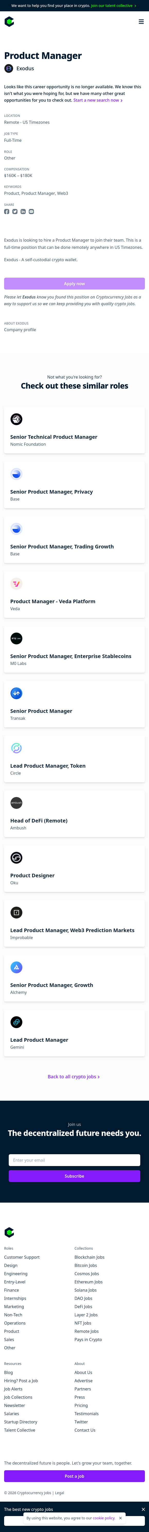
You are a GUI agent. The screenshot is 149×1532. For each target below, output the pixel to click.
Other (9, 158)
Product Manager (38, 193)
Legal (59, 1492)
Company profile (20, 329)
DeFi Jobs (83, 1306)
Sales (9, 1339)
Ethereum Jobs (88, 1282)
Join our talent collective (114, 5)
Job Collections (18, 1397)
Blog (8, 1372)
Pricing (81, 1405)
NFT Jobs (82, 1323)
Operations (15, 1323)
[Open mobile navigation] (141, 21)
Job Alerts (13, 1389)
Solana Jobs (85, 1290)
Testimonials (86, 1413)
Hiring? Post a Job (21, 1381)
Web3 (62, 193)
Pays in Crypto (88, 1339)
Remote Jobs (86, 1331)
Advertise (83, 1381)
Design (10, 1265)
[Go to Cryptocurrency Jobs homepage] (74, 1232)
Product (11, 193)
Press (79, 1397)
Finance (11, 1290)
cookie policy (103, 1518)
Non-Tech (13, 1315)
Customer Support (22, 1257)
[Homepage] (9, 21)
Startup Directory (20, 1422)
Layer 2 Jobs (86, 1315)
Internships (15, 1298)
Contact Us (84, 1430)
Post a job (74, 1476)
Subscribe (74, 1176)
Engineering (15, 1273)
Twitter (81, 1422)
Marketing (14, 1306)
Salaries (11, 1413)
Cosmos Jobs (86, 1273)
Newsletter (14, 1405)
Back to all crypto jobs (74, 1076)
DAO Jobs (83, 1298)
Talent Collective (19, 1430)
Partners (82, 1389)
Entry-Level (14, 1282)
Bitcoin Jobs (85, 1265)
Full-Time (13, 140)
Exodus (25, 68)
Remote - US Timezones (27, 122)
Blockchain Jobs (89, 1257)
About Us (83, 1372)
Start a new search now (98, 100)
